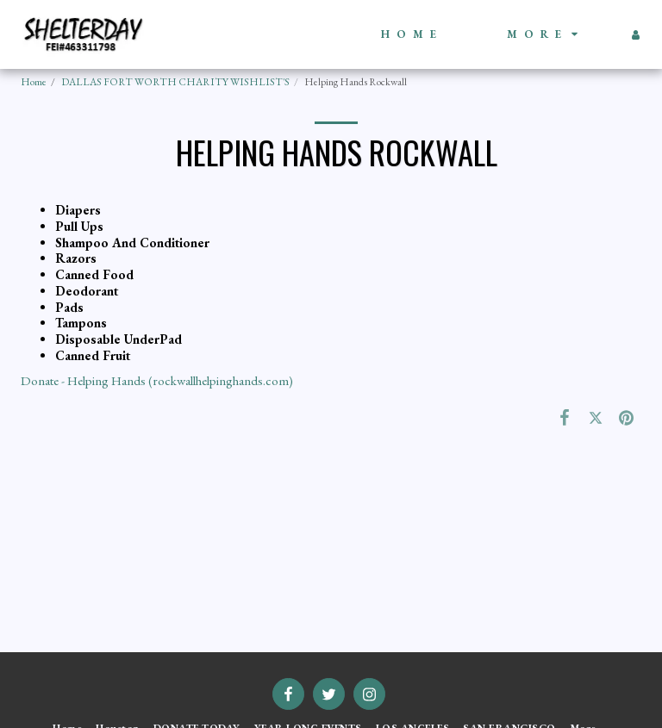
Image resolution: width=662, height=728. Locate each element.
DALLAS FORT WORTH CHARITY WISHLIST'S (175, 82)
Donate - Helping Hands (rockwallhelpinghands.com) (157, 380)
